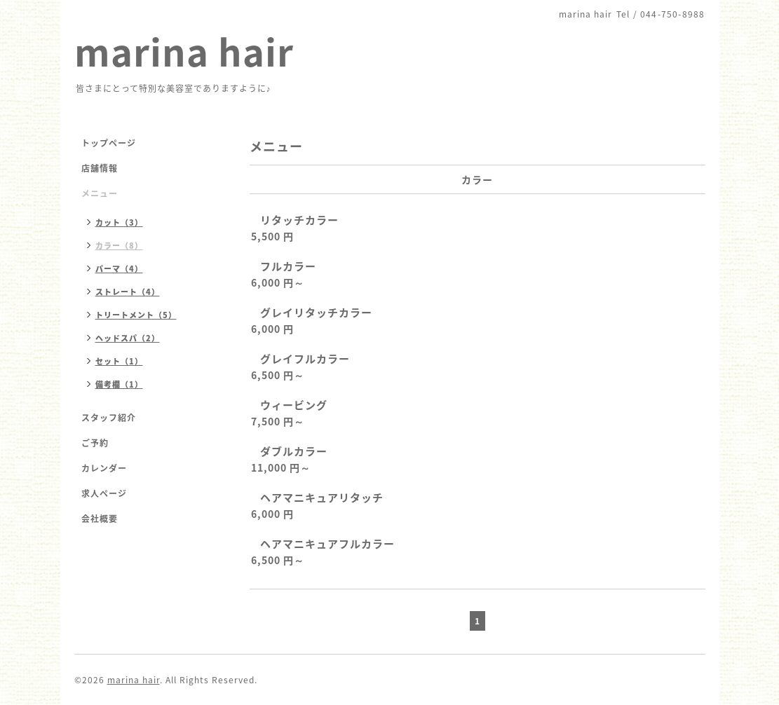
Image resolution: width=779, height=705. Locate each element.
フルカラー (288, 266)
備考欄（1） (119, 384)
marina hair (184, 51)
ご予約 (95, 443)
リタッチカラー (299, 220)
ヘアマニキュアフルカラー (327, 544)
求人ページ (104, 493)
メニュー (99, 193)
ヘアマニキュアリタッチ (322, 497)
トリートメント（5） (136, 315)
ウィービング (293, 405)
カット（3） (119, 222)
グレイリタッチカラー (316, 312)
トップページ (108, 143)
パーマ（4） (119, 269)
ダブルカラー (293, 451)
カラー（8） (119, 246)
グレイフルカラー (305, 359)
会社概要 (99, 518)
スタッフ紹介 (108, 417)
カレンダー (104, 468)
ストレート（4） (127, 292)
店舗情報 (99, 168)
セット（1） (119, 361)
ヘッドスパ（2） (127, 338)
